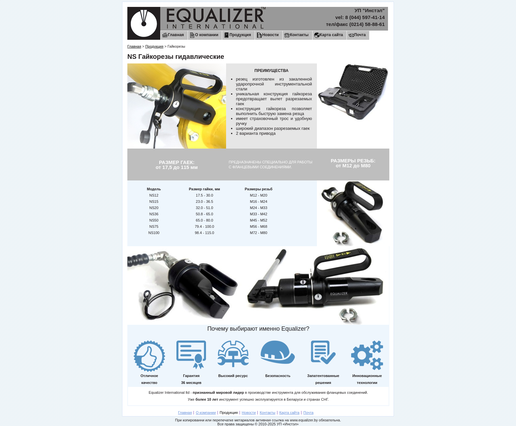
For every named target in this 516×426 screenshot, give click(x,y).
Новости (270, 35)
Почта (360, 35)
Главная (176, 35)
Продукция (240, 35)
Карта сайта (331, 35)
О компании (207, 35)
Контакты (299, 35)
